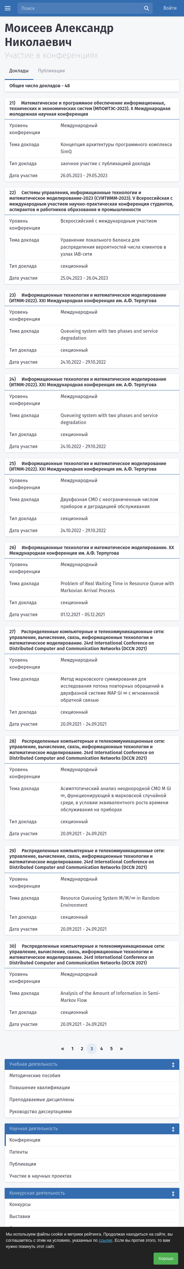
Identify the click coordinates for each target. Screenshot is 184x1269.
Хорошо (165, 1258)
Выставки (19, 1216)
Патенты (18, 1152)
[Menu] (7, 8)
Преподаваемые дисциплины (41, 1099)
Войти (170, 8)
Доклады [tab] (19, 71)
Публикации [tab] (51, 71)
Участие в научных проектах (40, 1176)
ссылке (105, 1240)
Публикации (22, 1164)
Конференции (24, 1140)
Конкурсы (20, 1204)
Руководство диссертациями (40, 1111)
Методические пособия (35, 1075)
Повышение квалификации (39, 1087)
